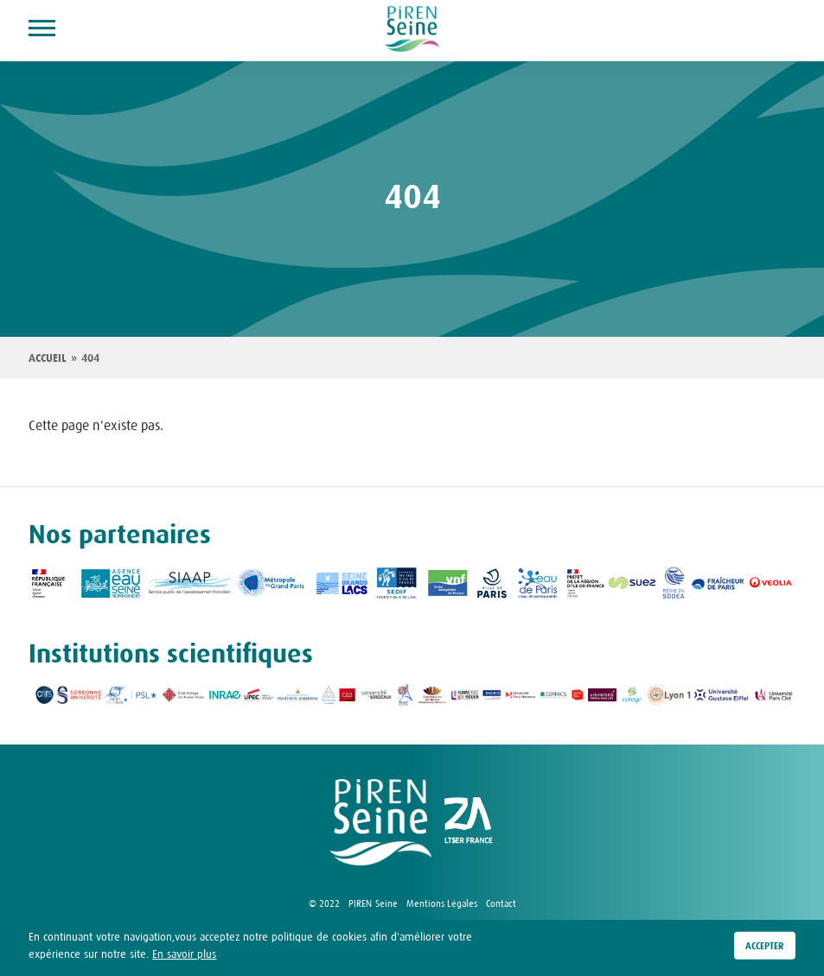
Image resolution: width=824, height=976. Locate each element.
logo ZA (469, 822)
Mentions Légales (441, 903)
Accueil (48, 358)
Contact (501, 903)
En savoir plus (184, 953)
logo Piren (380, 822)
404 (90, 358)
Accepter (764, 946)
